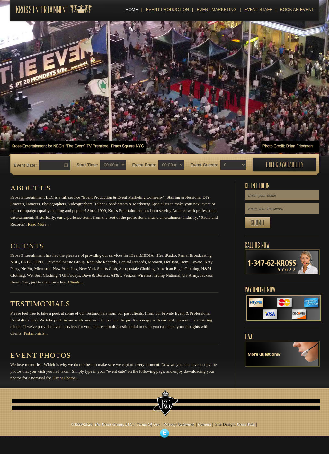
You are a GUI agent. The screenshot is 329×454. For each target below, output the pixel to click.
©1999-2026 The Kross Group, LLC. (102, 424)
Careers (204, 424)
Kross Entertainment (42, 10)
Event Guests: (204, 164)
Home (132, 9)
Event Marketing (214, 9)
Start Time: (87, 164)
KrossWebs (246, 424)
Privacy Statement (179, 424)
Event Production (165, 9)
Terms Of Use (148, 424)
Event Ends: (144, 164)
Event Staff (256, 9)
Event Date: (25, 165)
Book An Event (294, 9)
